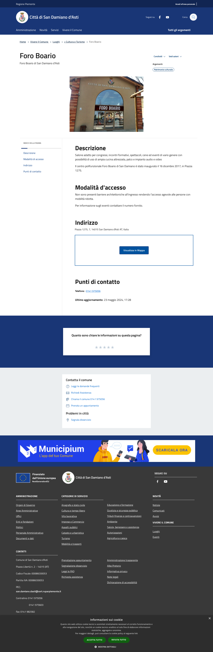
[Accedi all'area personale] (185, 4)
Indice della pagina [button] (32, 143)
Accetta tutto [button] (94, 640)
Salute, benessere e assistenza (123, 527)
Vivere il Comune (39, 42)
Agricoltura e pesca (117, 538)
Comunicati (159, 510)
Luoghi (56, 42)
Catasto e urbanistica (73, 533)
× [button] (209, 618)
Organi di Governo (25, 505)
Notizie (156, 505)
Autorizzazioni (114, 532)
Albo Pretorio (114, 566)
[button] (106, 646)
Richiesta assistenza (72, 577)
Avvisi (156, 516)
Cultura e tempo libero (73, 510)
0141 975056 (93, 291)
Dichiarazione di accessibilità (122, 582)
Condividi (160, 56)
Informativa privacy (117, 571)
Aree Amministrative (27, 510)
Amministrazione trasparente (122, 560)
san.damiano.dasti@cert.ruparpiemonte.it (38, 591)
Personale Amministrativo (29, 533)
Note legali (112, 577)
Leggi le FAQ (68, 571)
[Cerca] (193, 17)
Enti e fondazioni (25, 522)
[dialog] (106, 633)
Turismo (66, 538)
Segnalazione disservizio (74, 566)
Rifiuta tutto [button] (119, 639)
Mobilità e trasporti (72, 544)
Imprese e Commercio (73, 522)
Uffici (18, 516)
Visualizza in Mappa (134, 250)
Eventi (156, 537)
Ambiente (112, 521)
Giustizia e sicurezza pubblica (122, 510)
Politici (19, 527)
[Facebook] (158, 17)
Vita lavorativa (69, 516)
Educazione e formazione (120, 505)
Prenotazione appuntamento (76, 560)
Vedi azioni (176, 56)
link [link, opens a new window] (136, 633)
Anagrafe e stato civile (73, 505)
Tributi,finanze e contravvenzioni (124, 516)
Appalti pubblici (70, 527)
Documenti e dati (25, 538)
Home (23, 42)
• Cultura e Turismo (74, 42)
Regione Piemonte (25, 4)
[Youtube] (166, 17)
